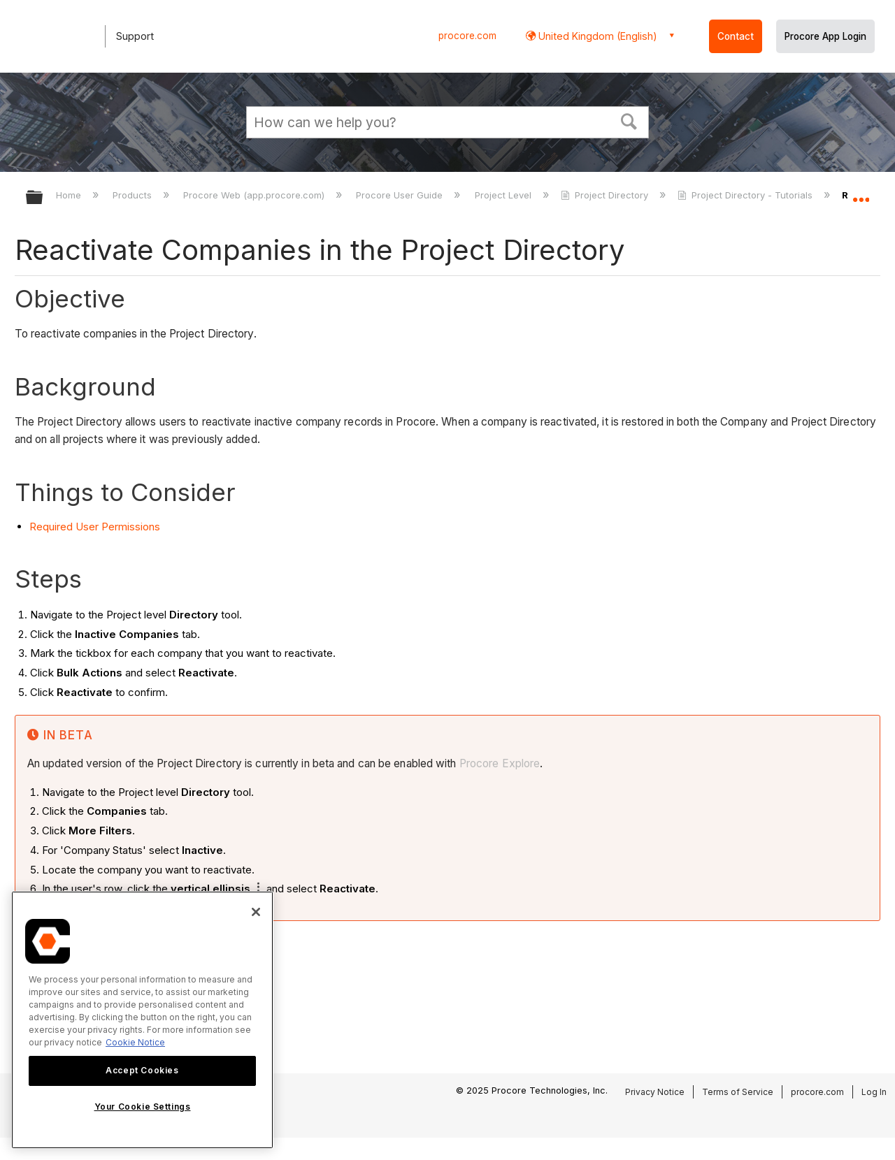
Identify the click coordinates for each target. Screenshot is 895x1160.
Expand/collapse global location (860, 193)
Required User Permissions (94, 526)
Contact (735, 36)
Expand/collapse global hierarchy (43, 198)
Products (134, 195)
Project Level (504, 195)
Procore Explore (498, 763)
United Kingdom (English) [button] (596, 36)
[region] (142, 1020)
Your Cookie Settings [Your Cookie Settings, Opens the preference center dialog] (142, 1106)
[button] (629, 120)
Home (70, 195)
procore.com (467, 35)
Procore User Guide (400, 195)
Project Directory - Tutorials (746, 195)
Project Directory (606, 195)
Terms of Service (737, 1092)
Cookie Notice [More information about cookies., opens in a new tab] (135, 1042)
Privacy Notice (655, 1092)
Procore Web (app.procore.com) (255, 195)
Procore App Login (825, 36)
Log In (874, 1092)
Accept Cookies (142, 1070)
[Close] (256, 912)
